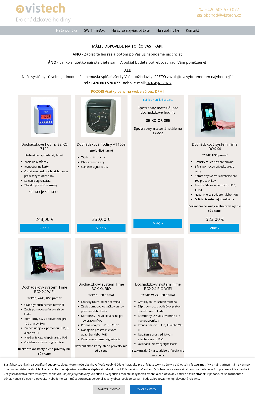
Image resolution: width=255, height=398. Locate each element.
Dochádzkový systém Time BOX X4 (214, 145)
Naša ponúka (66, 29)
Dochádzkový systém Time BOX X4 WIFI (44, 288)
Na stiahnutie (167, 29)
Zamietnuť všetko (109, 389)
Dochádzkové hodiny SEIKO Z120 (44, 145)
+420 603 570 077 (219, 9)
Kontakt (192, 29)
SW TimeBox (94, 29)
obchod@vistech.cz (219, 15)
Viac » (44, 226)
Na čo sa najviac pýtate (130, 29)
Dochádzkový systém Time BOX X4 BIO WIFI (158, 285)
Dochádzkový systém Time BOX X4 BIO (101, 285)
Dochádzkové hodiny (44, 18)
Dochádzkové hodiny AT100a (101, 143)
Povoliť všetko (146, 389)
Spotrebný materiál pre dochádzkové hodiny (158, 109)
